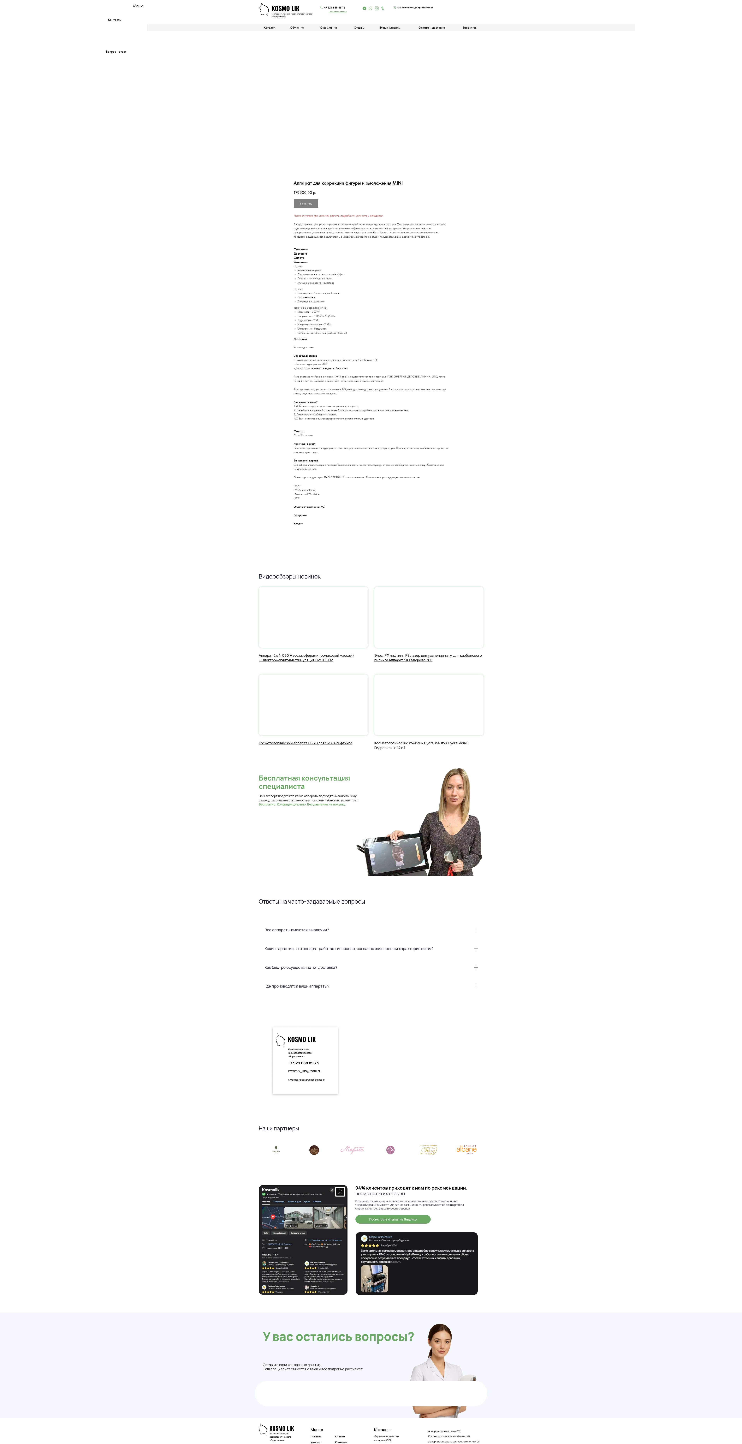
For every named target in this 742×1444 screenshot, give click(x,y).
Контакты (114, 19)
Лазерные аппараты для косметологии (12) (454, 1441)
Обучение (297, 27)
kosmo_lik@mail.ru (305, 1070)
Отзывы (359, 27)
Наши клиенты (390, 27)
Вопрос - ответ (116, 51)
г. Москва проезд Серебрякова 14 (306, 1079)
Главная (316, 1436)
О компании (328, 27)
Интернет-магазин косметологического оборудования (300, 1053)
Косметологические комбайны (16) (449, 1436)
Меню (138, 5)
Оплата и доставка (431, 27)
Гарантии (469, 27)
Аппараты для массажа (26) (444, 1431)
